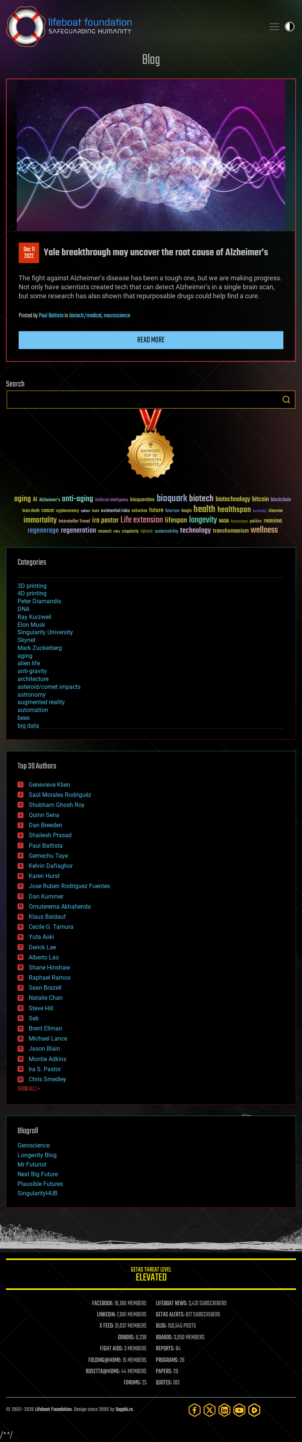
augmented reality (41, 702)
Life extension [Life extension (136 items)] (141, 520)
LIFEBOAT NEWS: (172, 1304)
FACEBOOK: (102, 1304)
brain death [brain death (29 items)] (31, 511)
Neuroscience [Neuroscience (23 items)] (239, 522)
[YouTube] (239, 1410)
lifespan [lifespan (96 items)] (176, 520)
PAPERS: (164, 1372)
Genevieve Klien (49, 784)
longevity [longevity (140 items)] (203, 520)
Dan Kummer (46, 896)
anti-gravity (32, 671)
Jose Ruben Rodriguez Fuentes (69, 886)
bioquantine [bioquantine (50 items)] (142, 499)
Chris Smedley (47, 1079)
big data (28, 725)
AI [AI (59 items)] (35, 499)
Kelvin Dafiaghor (51, 865)
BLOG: (161, 1326)
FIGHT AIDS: (111, 1349)
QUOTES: (164, 1383)
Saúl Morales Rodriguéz (60, 794)
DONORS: (126, 1338)
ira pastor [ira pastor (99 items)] (105, 520)
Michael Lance (48, 1038)
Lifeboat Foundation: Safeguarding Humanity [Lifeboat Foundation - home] (132, 26)
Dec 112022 (29, 253)
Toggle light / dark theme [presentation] (290, 26)
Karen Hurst (44, 875)
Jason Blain (44, 1048)
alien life (29, 663)
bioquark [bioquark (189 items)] (172, 498)
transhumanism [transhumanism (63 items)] (231, 530)
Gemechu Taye (48, 855)
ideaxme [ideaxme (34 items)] (275, 511)
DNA (23, 609)
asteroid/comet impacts (49, 686)
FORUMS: (132, 1383)
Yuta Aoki (41, 936)
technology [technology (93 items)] (195, 531)
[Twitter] (210, 1410)
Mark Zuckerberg (40, 647)
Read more (151, 340)
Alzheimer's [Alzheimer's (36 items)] (49, 500)
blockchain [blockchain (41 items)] (281, 500)
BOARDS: (164, 1338)
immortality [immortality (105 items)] (40, 520)
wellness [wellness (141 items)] (264, 530)
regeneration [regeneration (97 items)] (78, 530)
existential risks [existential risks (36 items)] (115, 511)
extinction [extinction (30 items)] (139, 511)
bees (24, 717)
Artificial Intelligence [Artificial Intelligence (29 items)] (111, 500)
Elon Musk (31, 624)
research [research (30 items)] (104, 531)
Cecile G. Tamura (51, 926)
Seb (34, 1018)
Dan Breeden (45, 825)
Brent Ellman (45, 1028)
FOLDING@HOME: (105, 1360)
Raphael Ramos (49, 977)
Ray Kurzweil (34, 616)
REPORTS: (165, 1349)
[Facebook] (195, 1410)
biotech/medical (85, 316)
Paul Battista (51, 316)
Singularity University (45, 632)
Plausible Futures (40, 1183)
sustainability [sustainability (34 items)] (166, 531)
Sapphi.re (124, 1409)
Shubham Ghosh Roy (57, 804)
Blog (151, 60)
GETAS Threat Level (151, 1275)
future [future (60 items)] (156, 510)
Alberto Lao (44, 957)
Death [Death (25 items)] (95, 511)
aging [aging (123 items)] (22, 499)
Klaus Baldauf (47, 916)
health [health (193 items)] (205, 509)
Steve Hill (41, 1008)
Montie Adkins (47, 1059)
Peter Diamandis (39, 601)
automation (33, 710)
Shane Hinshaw (49, 967)
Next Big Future (38, 1174)
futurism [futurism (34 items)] (172, 511)
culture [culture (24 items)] (85, 511)
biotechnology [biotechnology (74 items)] (233, 499)
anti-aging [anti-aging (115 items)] (77, 499)
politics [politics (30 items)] (256, 521)
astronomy (32, 694)
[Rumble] (254, 1410)
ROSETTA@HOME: (103, 1372)
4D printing (32, 593)
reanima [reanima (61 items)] (273, 520)
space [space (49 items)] (147, 531)
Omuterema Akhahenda (60, 906)
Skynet (26, 640)
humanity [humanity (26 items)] (260, 511)
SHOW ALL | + (29, 1089)
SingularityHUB (37, 1193)
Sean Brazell (45, 987)
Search (286, 400)
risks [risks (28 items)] (116, 531)
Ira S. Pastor (45, 1069)
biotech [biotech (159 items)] (201, 499)
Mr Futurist (32, 1164)
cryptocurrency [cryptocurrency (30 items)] (67, 511)
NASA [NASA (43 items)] (224, 521)
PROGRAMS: (167, 1360)
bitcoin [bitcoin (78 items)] (260, 499)
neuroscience (117, 316)
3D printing (32, 585)
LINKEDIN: (106, 1315)
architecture (33, 679)
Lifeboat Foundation (53, 1409)
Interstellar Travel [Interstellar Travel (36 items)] (74, 521)
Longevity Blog (37, 1155)
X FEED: (107, 1326)
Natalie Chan (46, 997)
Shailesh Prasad (50, 835)
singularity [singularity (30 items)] (130, 531)
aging (25, 655)
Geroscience (34, 1145)
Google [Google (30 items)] (186, 511)
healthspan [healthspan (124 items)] (234, 510)
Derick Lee (42, 947)
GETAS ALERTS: (170, 1315)
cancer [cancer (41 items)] (47, 511)
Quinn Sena (44, 815)
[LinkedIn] (224, 1410)
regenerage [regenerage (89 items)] (43, 531)
